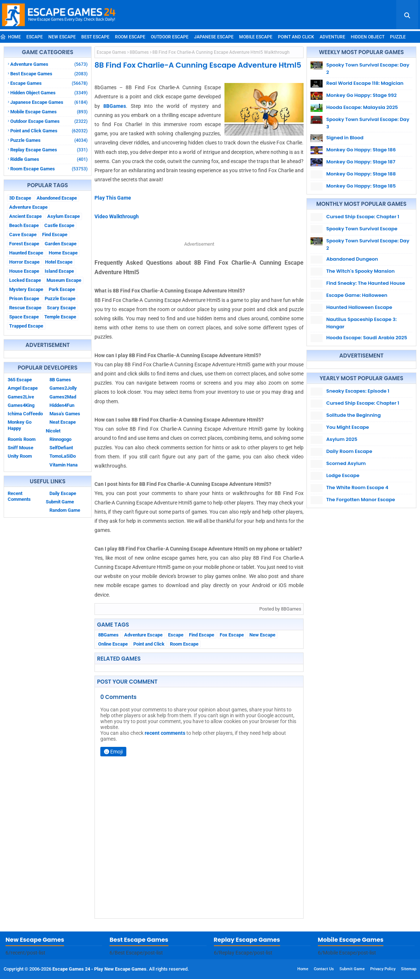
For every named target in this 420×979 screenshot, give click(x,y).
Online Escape (113, 644)
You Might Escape (347, 427)
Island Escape (59, 271)
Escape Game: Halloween (356, 295)
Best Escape (95, 36)
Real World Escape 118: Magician (365, 83)
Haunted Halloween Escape (359, 307)
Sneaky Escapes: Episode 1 (357, 391)
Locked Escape (25, 280)
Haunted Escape (26, 253)
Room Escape (130, 36)
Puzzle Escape (60, 298)
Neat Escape (62, 422)
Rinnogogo (60, 439)
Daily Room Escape (349, 451)
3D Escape (20, 198)
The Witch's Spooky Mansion (360, 271)
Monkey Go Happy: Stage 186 (361, 149)
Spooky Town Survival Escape (361, 228)
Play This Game (112, 198)
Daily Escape (62, 493)
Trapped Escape (26, 326)
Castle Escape (59, 225)
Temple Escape (60, 317)
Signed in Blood (345, 137)
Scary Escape (61, 307)
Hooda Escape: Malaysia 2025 (362, 107)
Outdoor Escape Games (49, 121)
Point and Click (296, 36)
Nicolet (53, 431)
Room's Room (22, 439)
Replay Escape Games (49, 149)
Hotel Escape (59, 262)
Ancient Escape (25, 216)
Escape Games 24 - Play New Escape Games (99, 969)
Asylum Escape (63, 216)
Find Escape (54, 234)
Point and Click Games (49, 130)
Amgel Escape (23, 388)
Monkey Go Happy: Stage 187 (360, 161)
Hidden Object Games (49, 92)
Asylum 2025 (341, 439)
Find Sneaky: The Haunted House (365, 283)
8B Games (60, 379)
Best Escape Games (49, 73)
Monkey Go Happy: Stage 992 (361, 95)
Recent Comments (19, 496)
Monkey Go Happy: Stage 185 (361, 185)
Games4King (21, 405)
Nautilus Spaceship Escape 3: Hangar (361, 323)
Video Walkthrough (116, 216)
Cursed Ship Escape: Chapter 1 (362, 216)
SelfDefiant (61, 447)
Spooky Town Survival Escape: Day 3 (367, 123)
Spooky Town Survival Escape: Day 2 (367, 68)
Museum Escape (64, 280)
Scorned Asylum (346, 463)
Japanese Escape (214, 36)
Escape (34, 36)
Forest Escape (24, 243)
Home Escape (63, 253)
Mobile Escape (255, 36)
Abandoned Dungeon (352, 259)
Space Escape (24, 317)
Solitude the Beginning (353, 415)
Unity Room (20, 456)
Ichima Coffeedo (25, 413)
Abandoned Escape (57, 198)
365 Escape (20, 379)
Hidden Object (367, 36)
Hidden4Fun (61, 405)
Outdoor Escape (170, 36)
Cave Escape (23, 234)
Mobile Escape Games (49, 111)
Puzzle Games (49, 140)
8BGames (139, 52)
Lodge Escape (342, 475)
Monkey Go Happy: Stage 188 (361, 173)
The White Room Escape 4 (357, 487)
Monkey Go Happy (19, 425)
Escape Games (49, 83)
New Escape (62, 36)
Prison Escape (24, 298)
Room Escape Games (49, 168)
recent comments (165, 733)
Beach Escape (24, 225)
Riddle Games (49, 159)
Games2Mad (62, 397)
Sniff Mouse (20, 447)
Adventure (332, 36)
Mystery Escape (26, 289)
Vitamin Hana (63, 465)
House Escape (24, 271)
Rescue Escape (25, 307)
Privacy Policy (382, 969)
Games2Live (21, 397)
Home (10, 37)
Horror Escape (24, 262)
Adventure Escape (28, 207)
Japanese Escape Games (49, 102)
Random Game (64, 510)
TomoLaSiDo (62, 456)
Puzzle (398, 36)
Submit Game (60, 501)
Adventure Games (49, 64)
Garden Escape (61, 243)
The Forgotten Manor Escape (360, 499)
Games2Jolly (63, 388)
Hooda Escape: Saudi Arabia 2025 (366, 337)
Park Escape (62, 289)
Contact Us (324, 969)
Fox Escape (232, 635)
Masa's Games (64, 413)
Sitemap (408, 969)
